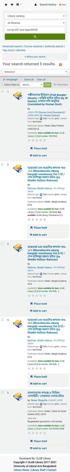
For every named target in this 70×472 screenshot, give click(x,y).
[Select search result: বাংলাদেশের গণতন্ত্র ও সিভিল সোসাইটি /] (2, 392)
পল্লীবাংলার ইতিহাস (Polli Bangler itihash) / (48, 99)
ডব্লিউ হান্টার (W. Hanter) (44, 115)
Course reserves (33, 46)
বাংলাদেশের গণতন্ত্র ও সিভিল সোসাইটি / (46, 394)
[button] (11, 4)
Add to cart (38, 155)
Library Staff (38, 470)
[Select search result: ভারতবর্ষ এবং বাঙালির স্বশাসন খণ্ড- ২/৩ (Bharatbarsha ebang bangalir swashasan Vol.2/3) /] (2, 244)
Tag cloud (8, 50)
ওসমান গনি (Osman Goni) (46, 112)
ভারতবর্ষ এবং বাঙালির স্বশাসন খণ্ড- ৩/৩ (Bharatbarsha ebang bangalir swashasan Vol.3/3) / (47, 326)
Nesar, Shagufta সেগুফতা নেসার (46, 400)
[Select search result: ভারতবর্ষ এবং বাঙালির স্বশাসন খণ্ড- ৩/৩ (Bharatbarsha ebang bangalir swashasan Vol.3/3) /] (2, 320)
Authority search (54, 46)
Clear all (41, 79)
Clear (62, 4)
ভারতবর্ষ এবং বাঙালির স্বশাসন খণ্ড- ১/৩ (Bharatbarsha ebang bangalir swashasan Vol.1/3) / (47, 174)
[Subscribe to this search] (60, 64)
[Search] (35, 37)
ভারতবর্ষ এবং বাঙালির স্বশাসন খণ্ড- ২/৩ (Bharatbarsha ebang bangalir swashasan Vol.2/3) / (47, 253)
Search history (48, 4)
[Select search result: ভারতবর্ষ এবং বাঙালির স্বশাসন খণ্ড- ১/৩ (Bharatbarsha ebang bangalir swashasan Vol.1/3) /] (2, 164)
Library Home (21, 470)
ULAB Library (6, 5)
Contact (51, 470)
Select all (29, 79)
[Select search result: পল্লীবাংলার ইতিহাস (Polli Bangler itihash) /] (2, 92)
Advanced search (12, 46)
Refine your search (36, 56)
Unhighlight (10, 79)
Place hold (38, 148)
